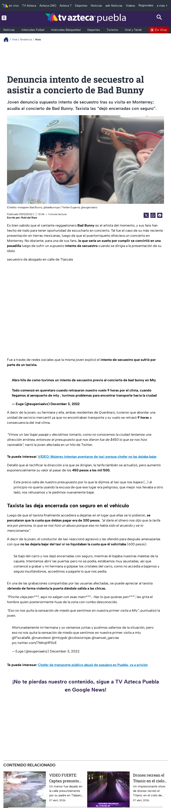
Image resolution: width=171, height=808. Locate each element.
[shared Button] (153, 215)
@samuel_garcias (105, 638)
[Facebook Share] (159, 215)
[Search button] (159, 18)
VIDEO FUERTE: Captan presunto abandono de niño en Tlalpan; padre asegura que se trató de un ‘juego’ (65, 778)
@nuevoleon (41, 638)
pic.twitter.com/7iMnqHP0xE (34, 643)
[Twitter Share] (146, 215)
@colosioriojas (79, 638)
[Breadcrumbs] (7, 39)
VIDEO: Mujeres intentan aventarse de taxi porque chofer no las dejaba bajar (97, 457)
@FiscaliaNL (21, 638)
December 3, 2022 (65, 404)
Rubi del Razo (29, 217)
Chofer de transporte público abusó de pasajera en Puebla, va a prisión (93, 665)
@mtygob (59, 638)
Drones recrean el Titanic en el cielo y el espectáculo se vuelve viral (150, 778)
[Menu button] (12, 18)
